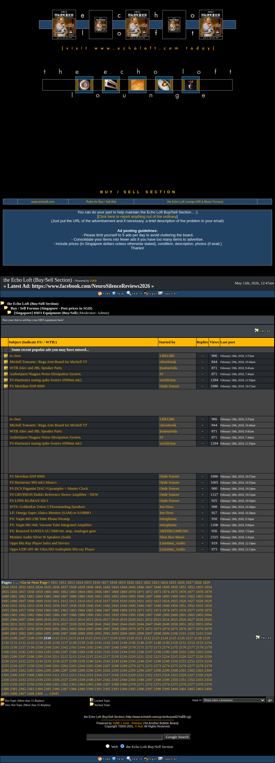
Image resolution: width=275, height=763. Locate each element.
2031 (13, 624)
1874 (166, 591)
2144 (123, 642)
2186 (56, 652)
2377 (191, 684)
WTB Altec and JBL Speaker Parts (36, 368)
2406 (13, 693)
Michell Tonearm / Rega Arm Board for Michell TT (48, 362)
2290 (90, 670)
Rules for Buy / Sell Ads (101, 201)
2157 (22, 647)
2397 (149, 689)
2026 (182, 619)
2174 (166, 647)
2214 (81, 656)
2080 (5, 633)
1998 (157, 615)
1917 (106, 601)
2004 (208, 615)
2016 (98, 619)
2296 (140, 670)
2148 (157, 642)
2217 (106, 656)
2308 (30, 675)
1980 (5, 615)
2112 (64, 638)
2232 (22, 661)
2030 (5, 624)
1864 (81, 591)
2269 (123, 666)
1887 (64, 596)
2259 (39, 666)
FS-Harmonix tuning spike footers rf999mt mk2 (46, 380)
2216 (98, 656)
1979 (208, 610)
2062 (64, 628)
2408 (30, 693)
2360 (47, 684)
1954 (208, 605)
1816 (96, 582)
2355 (5, 684)
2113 (72, 638)
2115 (88, 638)
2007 (22, 619)
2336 (56, 679)
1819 (122, 582)
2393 (115, 689)
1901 (182, 596)
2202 (191, 652)
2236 (56, 661)
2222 (149, 656)
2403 (199, 689)
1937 (64, 605)
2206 (13, 656)
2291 (98, 670)
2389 (81, 689)
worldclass (168, 380)
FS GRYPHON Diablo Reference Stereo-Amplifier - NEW (54, 494)
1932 (22, 605)
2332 (22, 679)
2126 (181, 638)
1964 (81, 610)
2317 (106, 675)
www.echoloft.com (43, 201)
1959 (39, 610)
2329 (208, 675)
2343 (115, 679)
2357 (22, 684)
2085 (47, 633)
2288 (73, 670)
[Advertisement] (137, 144)
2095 (132, 633)
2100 (174, 633)
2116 (97, 638)
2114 (80, 638)
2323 (157, 675)
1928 (199, 601)
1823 (155, 582)
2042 (106, 624)
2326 (182, 675)
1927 (191, 601)
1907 (22, 601)
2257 (22, 666)
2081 (13, 633)
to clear (15, 355)
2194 (123, 652)
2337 (64, 679)
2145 (132, 642)
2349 (166, 679)
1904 (208, 596)
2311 (56, 675)
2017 (106, 619)
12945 (54, 693)
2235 (47, 661)
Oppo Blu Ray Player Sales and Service (39, 543)
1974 (166, 610)
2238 (73, 661)
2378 (199, 684)
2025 (174, 619)
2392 (106, 689)
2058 (30, 628)
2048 (157, 624)
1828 (198, 582)
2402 (191, 689)
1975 (174, 610)
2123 (155, 638)
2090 (90, 633)
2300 (174, 670)
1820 (130, 582)
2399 (166, 689)
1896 (140, 596)
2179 (208, 647)
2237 (64, 661)
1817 (105, 582)
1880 (5, 596)
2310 (47, 675)
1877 (191, 591)
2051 (182, 624)
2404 (208, 689)
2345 (132, 679)
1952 (191, 605)
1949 (166, 605)
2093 (115, 633)
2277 (191, 666)
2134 (39, 642)
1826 (181, 582)
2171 (140, 647)
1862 (64, 591)
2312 (64, 675)
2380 (5, 689)
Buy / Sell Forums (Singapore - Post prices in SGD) (51, 308)
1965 (90, 610)
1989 (81, 615)
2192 (106, 652)
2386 (56, 689)
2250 (174, 661)
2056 (13, 628)
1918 (115, 601)
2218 (115, 656)
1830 (5, 587)
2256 (13, 666)
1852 (191, 587)
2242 (106, 661)
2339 (81, 679)
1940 (90, 605)
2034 (39, 624)
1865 (90, 591)
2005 (5, 619)
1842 (106, 587)
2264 (81, 666)
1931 (13, 605)
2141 (98, 642)
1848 (157, 587)
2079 (208, 628)
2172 (149, 647)
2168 (115, 647)
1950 (174, 605)
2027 (191, 619)
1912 (64, 601)
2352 (191, 679)
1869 (123, 591)
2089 (81, 633)
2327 (191, 675)
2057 (22, 628)
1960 (47, 610)
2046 (140, 624)
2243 (115, 661)
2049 (166, 624)
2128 (198, 638)
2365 (90, 684)
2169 (123, 647)
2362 (64, 684)
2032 (22, 624)
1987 (64, 615)
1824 (164, 582)
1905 (5, 601)
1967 (106, 610)
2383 (30, 689)
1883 (30, 596)
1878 (199, 591)
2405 (5, 693)
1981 (13, 615)
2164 (81, 647)
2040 (90, 624)
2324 (165, 675)
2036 (56, 624)
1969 (123, 610)
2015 (89, 619)
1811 (54, 582)
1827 (189, 582)
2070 (132, 628)
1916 (98, 601)
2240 (90, 661)
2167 (106, 647)
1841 (98, 587)
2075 (174, 628)
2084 (39, 633)
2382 (22, 689)
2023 (157, 619)
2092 (106, 633)
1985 (47, 615)
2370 (132, 684)
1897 (149, 596)
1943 (115, 605)
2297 (149, 670)
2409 (39, 693)
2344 (123, 679)
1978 (199, 610)
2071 (140, 628)
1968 (115, 610)
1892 (106, 596)
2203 (199, 652)
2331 (13, 679)
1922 (149, 601)
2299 (166, 670)
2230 (5, 661)
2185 (47, 652)
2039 (81, 624)
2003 (199, 615)
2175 (174, 647)
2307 (22, 675)
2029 (208, 619)
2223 (157, 656)
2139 (81, 642)
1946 (140, 605)
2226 (182, 656)
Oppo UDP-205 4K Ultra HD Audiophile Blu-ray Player (52, 549)
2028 (199, 619)
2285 (47, 670)
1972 (149, 610)
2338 (73, 679)
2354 (208, 679)
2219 (123, 656)
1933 (30, 605)
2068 (115, 628)
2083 (30, 633)
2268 (115, 666)
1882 (22, 596)
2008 (30, 619)
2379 (208, 684)
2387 (64, 689)
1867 (106, 591)
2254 (208, 661)
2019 (123, 619)
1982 (22, 615)
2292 (106, 670)
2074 (166, 628)
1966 (98, 610)
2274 (166, 666)
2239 (81, 661)
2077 (191, 628)
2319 (123, 675)
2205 (5, 656)
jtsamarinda (168, 368)
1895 (132, 596)
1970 (132, 610)
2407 (22, 693)
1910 (47, 601)
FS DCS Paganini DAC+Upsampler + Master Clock (49, 488)
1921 (140, 601)
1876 (182, 591)
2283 (30, 670)
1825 (172, 582)
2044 (123, 624)
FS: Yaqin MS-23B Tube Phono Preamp (40, 519)
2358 (30, 684)
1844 (123, 587)
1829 (206, 582)
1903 (199, 596)
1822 (147, 582)
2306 (13, 675)
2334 (39, 679)
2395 (132, 689)
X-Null (139, 726)
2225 (174, 656)
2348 (157, 679)
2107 (22, 638)
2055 (5, 628)
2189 (81, 652)
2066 (98, 628)
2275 (174, 666)
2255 (5, 666)
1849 (166, 587)
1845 (132, 587)
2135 (47, 642)
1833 (30, 587)
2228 (199, 656)
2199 (166, 652)
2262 (64, 666)
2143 (115, 642)
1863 (73, 591)
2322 (149, 675)
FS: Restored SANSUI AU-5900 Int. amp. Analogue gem (53, 531)
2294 (123, 670)
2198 (157, 652)
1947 (149, 605)
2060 (47, 628)
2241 (98, 661)
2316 (98, 675)
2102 (191, 633)
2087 (64, 633)
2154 (208, 642)
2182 (22, 652)
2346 (140, 679)
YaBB (93, 280)
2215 (89, 656)
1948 (157, 605)
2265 (90, 666)
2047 (149, 624)
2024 (165, 619)
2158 (30, 647)
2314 (81, 675)
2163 (73, 647)
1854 (208, 587)
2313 (73, 675)
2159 (39, 647)
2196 (140, 652)
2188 (73, 652)
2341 (98, 679)
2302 (191, 670)
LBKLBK (167, 355)
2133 (30, 642)
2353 (199, 679)
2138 (73, 642)
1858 (30, 591)
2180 (5, 652)
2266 (98, 666)
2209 (39, 656)
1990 (90, 615)
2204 (208, 652)
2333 (30, 679)
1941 (98, 605)
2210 (47, 656)
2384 (39, 689)
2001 (182, 615)
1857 (22, 591)
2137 (64, 642)
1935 (47, 605)
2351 (182, 679)
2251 (182, 661)
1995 (132, 615)
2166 (98, 647)
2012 (64, 619)
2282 (22, 670)
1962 (64, 610)
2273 (157, 666)
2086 (56, 633)
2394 (123, 689)
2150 (174, 642)
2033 (30, 624)
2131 (13, 642)
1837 (64, 587)
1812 (62, 582)
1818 (113, 582)
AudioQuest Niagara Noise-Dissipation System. (45, 374)
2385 (47, 689)
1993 (115, 615)
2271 (140, 666)
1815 (88, 582)
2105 (5, 638)
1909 (39, 601)
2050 (174, 624)
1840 (90, 587)
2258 (30, 666)
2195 (132, 652)
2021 (140, 619)
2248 (157, 661)
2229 (208, 656)
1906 (13, 601)
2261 (56, 666)
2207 (22, 656)
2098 (157, 633)
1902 (191, 596)
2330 (5, 679)
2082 (22, 633)
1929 (208, 601)
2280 (5, 670)
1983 (30, 615)
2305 (5, 675)
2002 (191, 615)
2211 (56, 656)
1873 (157, 591)
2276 (182, 666)
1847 (149, 587)
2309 (39, 675)
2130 (5, 642)
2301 (182, 670)
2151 (182, 642)
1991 (98, 615)
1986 (56, 615)
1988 (73, 615)
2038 (73, 624)
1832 (22, 587)
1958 (30, 610)
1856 (13, 591)
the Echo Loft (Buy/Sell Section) (33, 303)
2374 (166, 684)
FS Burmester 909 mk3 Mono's (33, 482)
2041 (98, 624)
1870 (132, 591)
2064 (81, 628)
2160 (47, 647)
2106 (13, 638)
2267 (106, 666)
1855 (5, 591)
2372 (149, 684)
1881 (13, 596)
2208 (30, 656)
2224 (165, 656)
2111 (55, 638)
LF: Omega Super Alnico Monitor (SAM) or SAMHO (50, 512)
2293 (115, 670)
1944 (123, 605)
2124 (164, 638)
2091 (98, 633)
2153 (199, 642)
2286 (56, 670)
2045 (132, 624)
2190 (90, 652)
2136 (56, 642)
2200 (174, 652)
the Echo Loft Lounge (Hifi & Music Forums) (195, 201)
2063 (73, 628)
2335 (47, 679)
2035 (47, 624)
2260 (47, 666)
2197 (149, 652)
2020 (131, 619)
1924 (165, 601)
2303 (199, 670)
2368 (115, 684)
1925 (174, 601)
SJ (161, 374)
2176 (182, 647)
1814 (79, 582)
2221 (140, 656)
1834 (39, 587)
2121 (139, 638)
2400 (174, 689)
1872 (149, 591)
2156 (13, 647)
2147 (149, 642)
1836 (56, 587)
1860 (47, 591)
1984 (39, 615)
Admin (102, 313)
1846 (140, 587)
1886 (56, 596)
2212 (64, 656)
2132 (22, 642)
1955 (5, 610)
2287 (64, 670)
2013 (73, 619)
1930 (5, 605)
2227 (191, 656)
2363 (73, 684)
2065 (90, 628)
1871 (140, 591)
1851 (182, 587)
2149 (166, 642)
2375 (174, 684)
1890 (90, 596)
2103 (199, 633)
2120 (130, 638)
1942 (106, 605)
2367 (106, 684)
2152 (191, 642)
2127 (189, 638)
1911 (56, 601)
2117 (105, 638)
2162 (64, 647)
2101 (182, 633)
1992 (106, 615)
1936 (56, 605)
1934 (39, 605)
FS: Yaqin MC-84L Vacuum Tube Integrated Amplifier (51, 525)
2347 (149, 679)
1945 (132, 605)
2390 (90, 689)
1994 (123, 615)
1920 (131, 601)
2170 (132, 647)
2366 (98, 684)
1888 (73, 596)
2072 (149, 628)
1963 (73, 610)
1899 (166, 596)
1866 (98, 591)
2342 (106, 679)
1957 (22, 610)
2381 (13, 689)
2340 (90, 679)
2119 (122, 638)
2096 (140, 633)
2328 (199, 675)
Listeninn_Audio (172, 543)
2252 (191, 661)
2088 (73, 633)
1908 (30, 601)
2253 (199, 661)
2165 (90, 647)
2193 (115, 652)
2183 (30, 652)
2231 (13, 661)
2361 (56, 684)
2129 (206, 638)
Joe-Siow (167, 506)
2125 (172, 638)
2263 (73, 666)
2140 (90, 642)
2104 (208, 633)
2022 (149, 619)
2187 (64, 652)
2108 (30, 638)
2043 (115, 624)
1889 (81, 596)
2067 (106, 628)
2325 (174, 675)
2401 (182, 689)
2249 (166, 661)
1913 (73, 601)
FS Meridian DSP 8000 (27, 386)
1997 (149, 615)
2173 (157, 647)
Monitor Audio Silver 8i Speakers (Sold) (40, 537)
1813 (71, 582)
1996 (140, 615)
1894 (123, 596)
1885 (47, 596)
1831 (13, 587)
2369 (123, 684)
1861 (56, 591)
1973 (157, 610)
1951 (182, 605)
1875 (174, 591)
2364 (81, 684)
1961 (56, 610)
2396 (140, 689)
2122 (147, 638)
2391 (98, 689)
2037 (64, 624)
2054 (208, 624)
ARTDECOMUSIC (174, 531)
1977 (191, 610)
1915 (89, 601)
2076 (182, 628)
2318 (115, 675)
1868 (115, 591)
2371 (140, 684)
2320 (131, 675)
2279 (208, 666)
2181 (13, 652)
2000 (174, 615)
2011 (56, 619)
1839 (81, 587)
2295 (132, 670)
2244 (123, 661)
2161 (56, 647)
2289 (81, 670)
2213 (73, 656)
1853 (199, 587)
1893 (115, 596)
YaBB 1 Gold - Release (127, 723)
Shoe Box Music (172, 537)
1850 (174, 587)
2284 (39, 670)
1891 (98, 596)
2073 (157, 628)
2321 (140, 675)
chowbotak (168, 362)
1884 (39, 596)
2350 (174, 679)
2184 (39, 652)
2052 (191, 624)
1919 (123, 601)
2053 (199, 624)
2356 (13, 684)
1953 (199, 605)
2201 (182, 652)
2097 (149, 633)
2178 (199, 647)
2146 (140, 642)
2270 (132, 666)
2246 (140, 661)
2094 (123, 633)
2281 (13, 670)
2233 (30, 661)
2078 (199, 628)
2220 (131, 656)
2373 (157, 684)
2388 (73, 689)
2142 (106, 642)
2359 (39, 684)
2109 (39, 638)
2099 (166, 633)
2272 (149, 666)
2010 (47, 619)
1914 (81, 601)
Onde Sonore (169, 386)
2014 (81, 619)
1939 (81, 605)
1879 (208, 591)
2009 (39, 619)
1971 (140, 610)
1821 (138, 582)
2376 (182, 684)
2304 (208, 670)
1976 (182, 610)
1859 (39, 591)
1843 (115, 587)
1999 (166, 615)
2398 (157, 689)
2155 (5, 647)
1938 (73, 605)
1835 (47, 587)
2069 (123, 628)
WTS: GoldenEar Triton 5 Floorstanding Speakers (47, 506)
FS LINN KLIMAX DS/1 (29, 500)
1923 (157, 601)
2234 (39, 661)
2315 (89, 675)
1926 (182, 601)
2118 (114, 638)
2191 (98, 652)
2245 (132, 661)
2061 (56, 628)
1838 (73, 587)
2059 (39, 628)
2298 (157, 670)
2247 (149, 661)
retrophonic (168, 519)
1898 (157, 596)
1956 (13, 610)
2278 (199, 666)
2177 (191, 647)
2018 (115, 619)
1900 (174, 596)
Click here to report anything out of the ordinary (138, 216)
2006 (13, 619)
